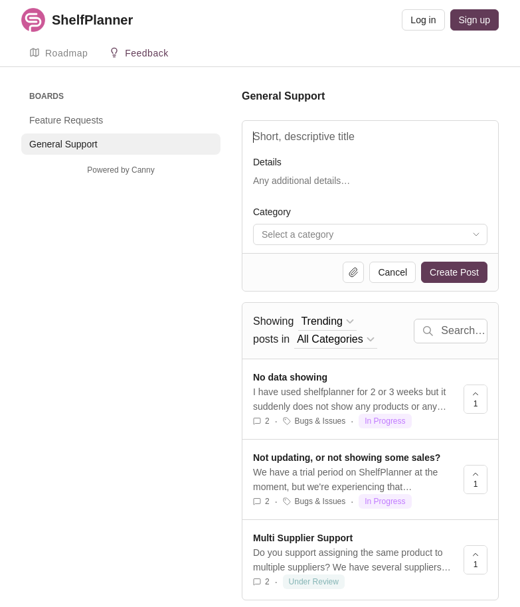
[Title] (370, 137)
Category (272, 212)
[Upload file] (353, 272)
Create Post (454, 272)
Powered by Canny (120, 170)
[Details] (370, 187)
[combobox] (370, 234)
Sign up (474, 20)
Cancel (392, 272)
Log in (423, 20)
